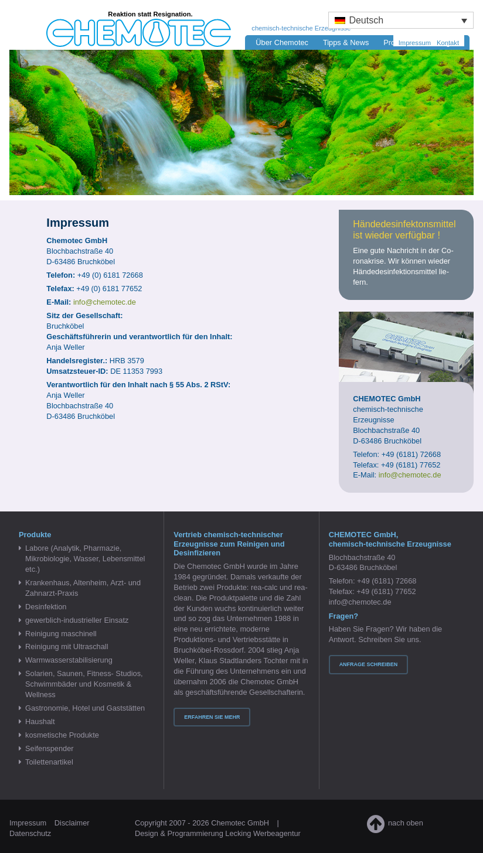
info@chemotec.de (410, 474)
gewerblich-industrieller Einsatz (76, 620)
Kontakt (448, 42)
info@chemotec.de (360, 602)
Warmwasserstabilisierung (69, 660)
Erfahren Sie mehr (212, 717)
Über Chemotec (282, 42)
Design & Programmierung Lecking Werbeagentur (218, 833)
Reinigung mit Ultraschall (66, 646)
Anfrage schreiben (368, 664)
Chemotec (119, 24)
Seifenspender (49, 748)
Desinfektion (45, 606)
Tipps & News (346, 42)
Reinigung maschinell (61, 633)
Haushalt (40, 721)
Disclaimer (72, 822)
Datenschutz (30, 833)
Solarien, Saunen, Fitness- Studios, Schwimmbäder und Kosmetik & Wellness (84, 684)
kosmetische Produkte (62, 735)
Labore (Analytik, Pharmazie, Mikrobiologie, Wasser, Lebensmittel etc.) (85, 559)
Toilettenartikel (49, 762)
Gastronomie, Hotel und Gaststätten (85, 708)
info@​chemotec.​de (104, 302)
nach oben (395, 822)
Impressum (415, 42)
